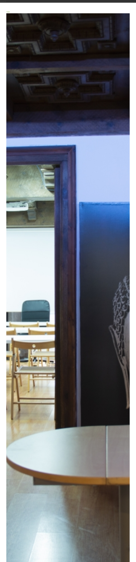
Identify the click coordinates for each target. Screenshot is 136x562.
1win (8, 12)
